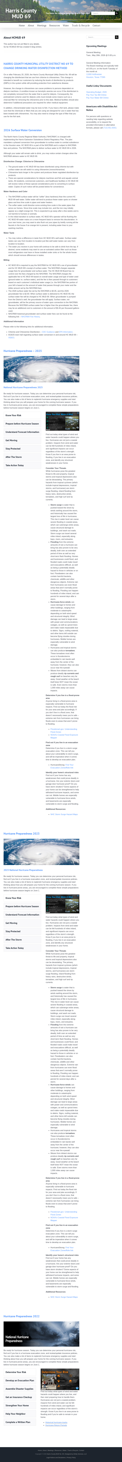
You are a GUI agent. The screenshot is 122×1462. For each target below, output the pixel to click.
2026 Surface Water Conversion (23, 130)
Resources (58, 1450)
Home (40, 1450)
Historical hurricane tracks (56, 1422)
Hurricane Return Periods (56, 1425)
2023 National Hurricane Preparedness (23, 870)
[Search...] (103, 13)
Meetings (50, 1450)
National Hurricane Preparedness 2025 (23, 387)
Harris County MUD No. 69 (55, 1454)
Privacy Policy (71, 1457)
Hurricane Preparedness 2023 (22, 833)
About (44, 1450)
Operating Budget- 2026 (96, 92)
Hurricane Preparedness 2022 (22, 1316)
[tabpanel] (62, 615)
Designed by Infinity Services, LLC (76, 1454)
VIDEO (11, 338)
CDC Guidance (48, 332)
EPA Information (66, 332)
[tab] (22, 415)
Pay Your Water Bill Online (97, 98)
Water (64, 1450)
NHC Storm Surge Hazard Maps (64, 814)
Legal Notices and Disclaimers (56, 1457)
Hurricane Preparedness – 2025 (23, 351)
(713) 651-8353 (109, 128)
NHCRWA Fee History (30, 317)
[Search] (116, 13)
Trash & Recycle (73, 1450)
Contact (81, 1450)
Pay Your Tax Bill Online (96, 95)
